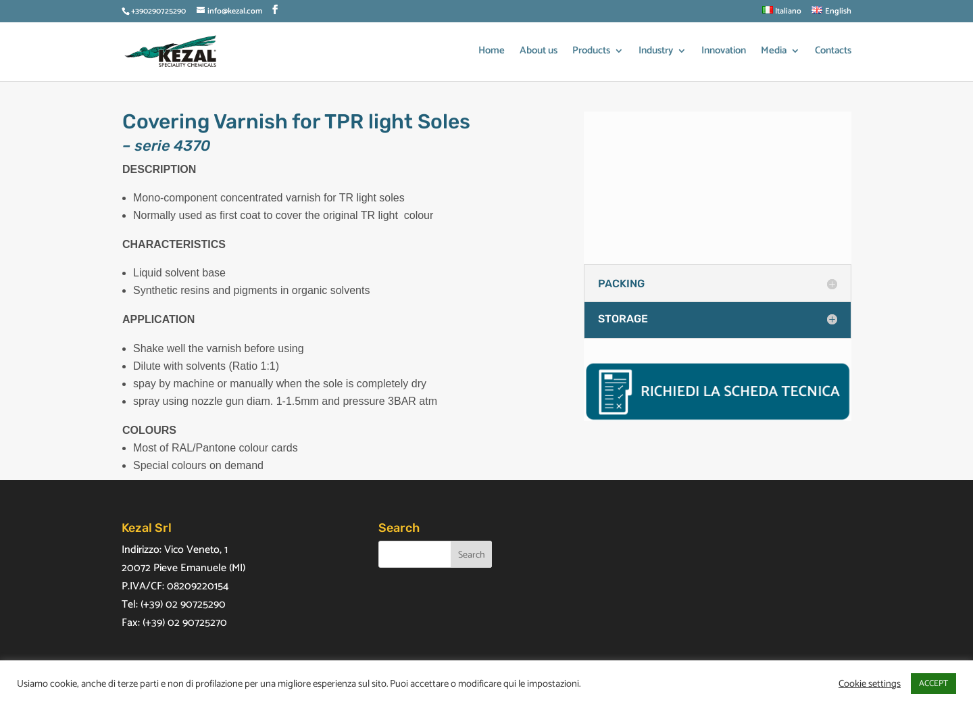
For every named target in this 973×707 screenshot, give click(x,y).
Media (774, 52)
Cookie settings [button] (870, 684)
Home (491, 52)
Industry (656, 52)
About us (538, 52)
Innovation (723, 52)
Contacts (833, 52)
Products (591, 52)
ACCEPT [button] (933, 684)
